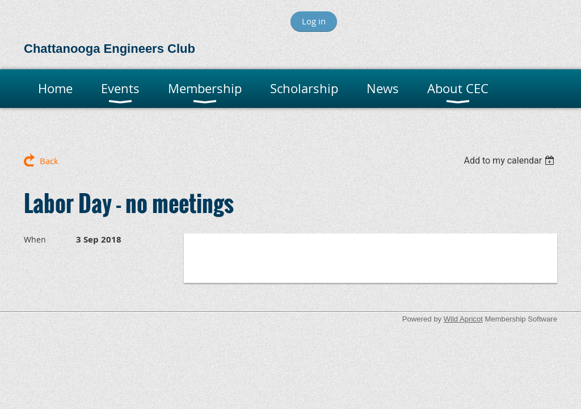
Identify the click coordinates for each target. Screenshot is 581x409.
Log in (314, 21)
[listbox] (510, 160)
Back (49, 160)
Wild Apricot (463, 319)
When (35, 239)
